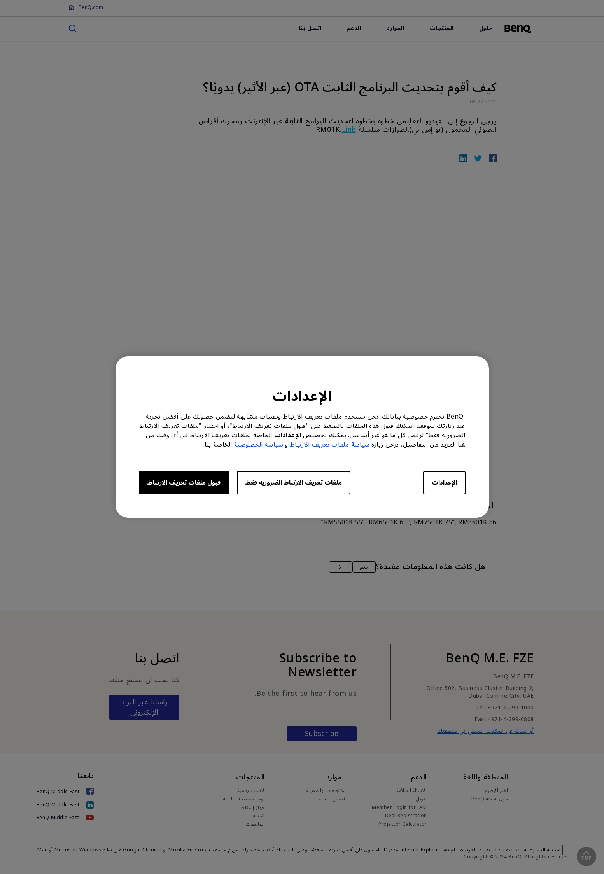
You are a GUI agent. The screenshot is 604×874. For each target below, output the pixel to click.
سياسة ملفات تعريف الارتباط (330, 444)
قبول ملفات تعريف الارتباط (184, 482)
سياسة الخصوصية (259, 444)
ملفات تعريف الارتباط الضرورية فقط (293, 482)
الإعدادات (444, 482)
